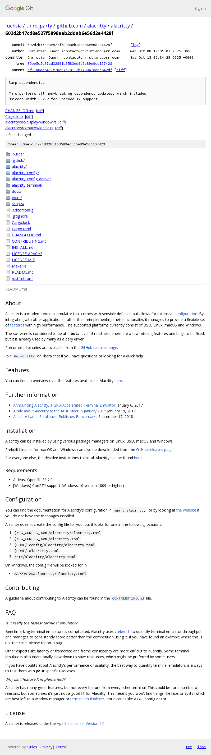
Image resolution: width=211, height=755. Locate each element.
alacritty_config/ (25, 172)
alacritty (96, 25)
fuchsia (13, 25)
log (135, 44)
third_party (39, 25)
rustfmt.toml (22, 278)
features (17, 325)
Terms (61, 746)
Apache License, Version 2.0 (80, 723)
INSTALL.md (22, 247)
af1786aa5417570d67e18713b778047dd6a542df (69, 69)
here (118, 380)
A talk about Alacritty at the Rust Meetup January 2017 (59, 410)
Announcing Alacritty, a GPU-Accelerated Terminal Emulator (64, 405)
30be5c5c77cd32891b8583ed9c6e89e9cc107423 (69, 63)
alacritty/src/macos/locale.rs (29, 127)
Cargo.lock (14, 116)
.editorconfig (22, 210)
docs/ (16, 191)
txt (189, 746)
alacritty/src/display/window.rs (31, 122)
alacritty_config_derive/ (31, 178)
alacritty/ (19, 166)
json (201, 746)
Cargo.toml (21, 228)
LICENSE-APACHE (27, 253)
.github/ (18, 160)
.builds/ (18, 153)
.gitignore (20, 216)
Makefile (19, 266)
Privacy (46, 746)
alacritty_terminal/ (27, 185)
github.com (70, 25)
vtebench (122, 631)
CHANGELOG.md (19, 110)
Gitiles (32, 746)
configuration (186, 313)
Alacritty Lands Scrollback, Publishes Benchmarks (55, 416)
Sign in (200, 8)
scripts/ (18, 203)
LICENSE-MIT (23, 259)
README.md (23, 272)
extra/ (17, 197)
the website (186, 510)
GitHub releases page (99, 347)
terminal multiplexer (87, 698)
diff (120, 69)
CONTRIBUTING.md (29, 241)
